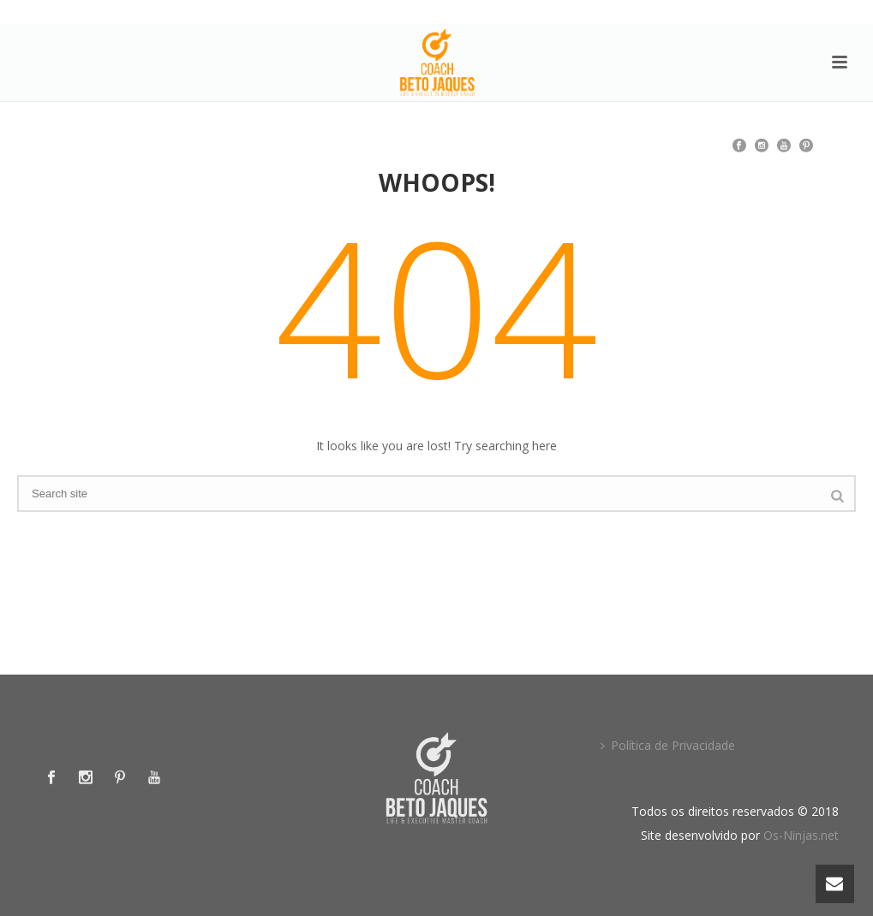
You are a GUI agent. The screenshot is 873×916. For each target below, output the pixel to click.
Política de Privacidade (668, 745)
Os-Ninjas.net (801, 835)
